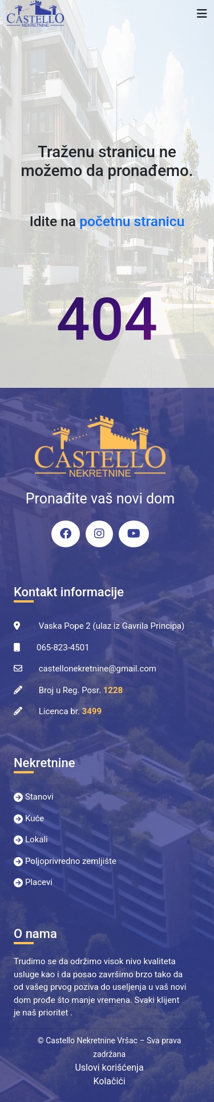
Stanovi (39, 797)
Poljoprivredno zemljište (70, 861)
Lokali (36, 839)
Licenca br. (70, 711)
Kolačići (109, 1081)
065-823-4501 (63, 647)
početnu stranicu (131, 221)
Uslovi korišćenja (109, 1067)
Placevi (39, 882)
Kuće (34, 818)
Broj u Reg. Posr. (81, 690)
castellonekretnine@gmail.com (97, 668)
